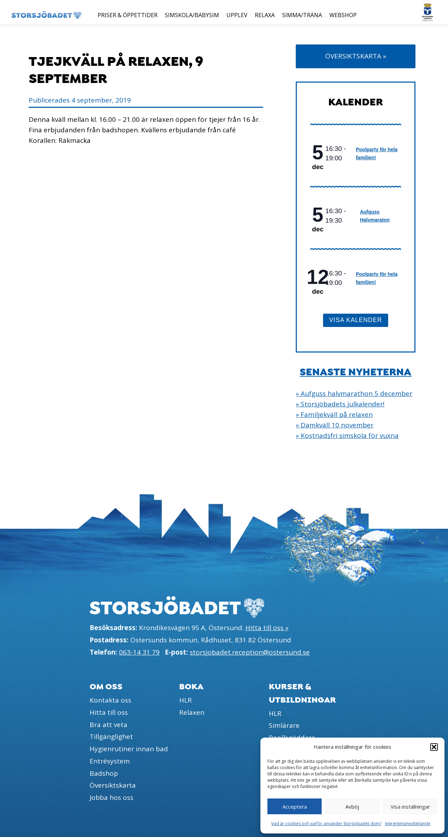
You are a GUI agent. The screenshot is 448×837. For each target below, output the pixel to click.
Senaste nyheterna (355, 372)
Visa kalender (355, 319)
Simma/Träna (302, 15)
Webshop (343, 15)
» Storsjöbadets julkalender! (340, 404)
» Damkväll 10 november (334, 425)
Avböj (352, 806)
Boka (191, 687)
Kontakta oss (110, 700)
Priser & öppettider (128, 15)
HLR (185, 700)
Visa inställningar (410, 806)
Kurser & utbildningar (302, 693)
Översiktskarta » (355, 56)
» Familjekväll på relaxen (334, 414)
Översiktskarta (113, 785)
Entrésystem (110, 761)
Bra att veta (108, 724)
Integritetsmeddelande (407, 823)
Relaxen (191, 712)
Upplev (236, 15)
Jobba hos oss (111, 797)
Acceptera (294, 806)
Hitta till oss (109, 712)
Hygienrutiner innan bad (129, 748)
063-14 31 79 (139, 652)
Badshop (104, 773)
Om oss (106, 687)
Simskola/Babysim (192, 15)
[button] (434, 747)
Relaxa (265, 15)
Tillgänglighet (111, 736)
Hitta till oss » (266, 627)
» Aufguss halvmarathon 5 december (354, 393)
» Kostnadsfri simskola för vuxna (347, 435)
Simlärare (284, 725)
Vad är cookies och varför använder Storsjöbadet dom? (326, 823)
